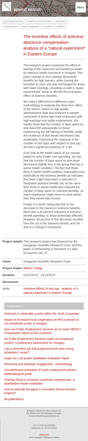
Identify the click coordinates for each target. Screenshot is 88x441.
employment (10, 26)
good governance (13, 21)
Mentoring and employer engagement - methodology (38, 364)
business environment (39, 21)
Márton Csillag (32, 268)
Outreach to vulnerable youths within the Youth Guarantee (41, 313)
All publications (14, 399)
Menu (80, 7)
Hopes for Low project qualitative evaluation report (36, 358)
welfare (61, 26)
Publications (14, 306)
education (61, 21)
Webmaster (44, 435)
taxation (48, 26)
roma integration (30, 26)
